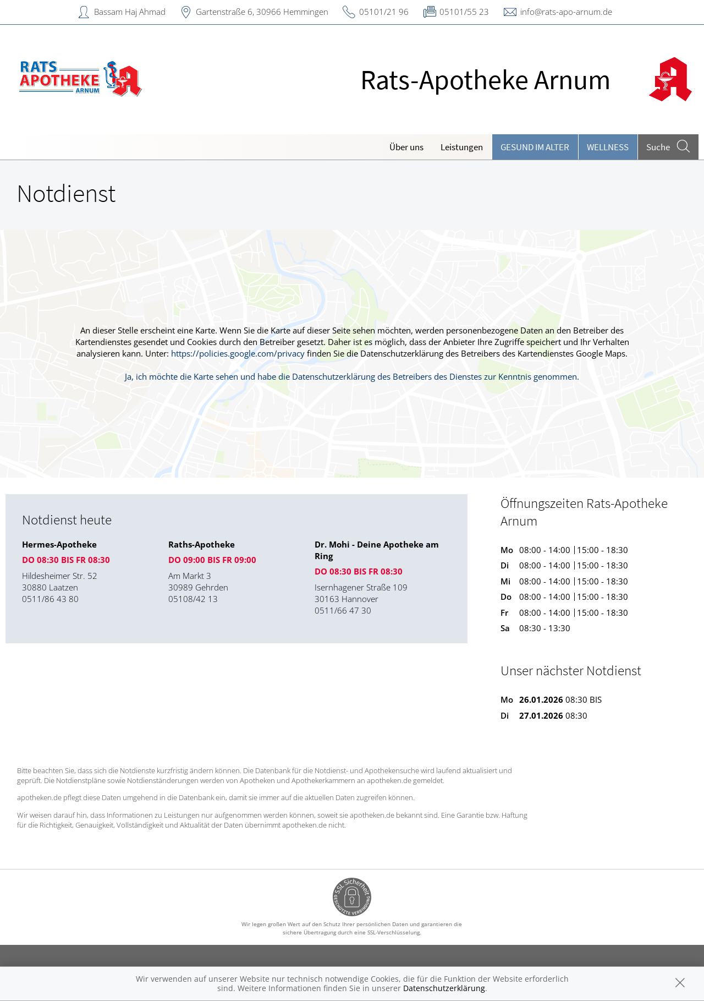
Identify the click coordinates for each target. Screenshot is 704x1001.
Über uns (406, 147)
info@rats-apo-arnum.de (566, 11)
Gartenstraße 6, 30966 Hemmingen (262, 11)
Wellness (608, 147)
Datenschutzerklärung (444, 988)
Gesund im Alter (535, 147)
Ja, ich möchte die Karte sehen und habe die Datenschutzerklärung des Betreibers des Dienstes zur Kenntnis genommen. (352, 376)
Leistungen (462, 147)
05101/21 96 (384, 11)
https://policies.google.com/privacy (238, 353)
